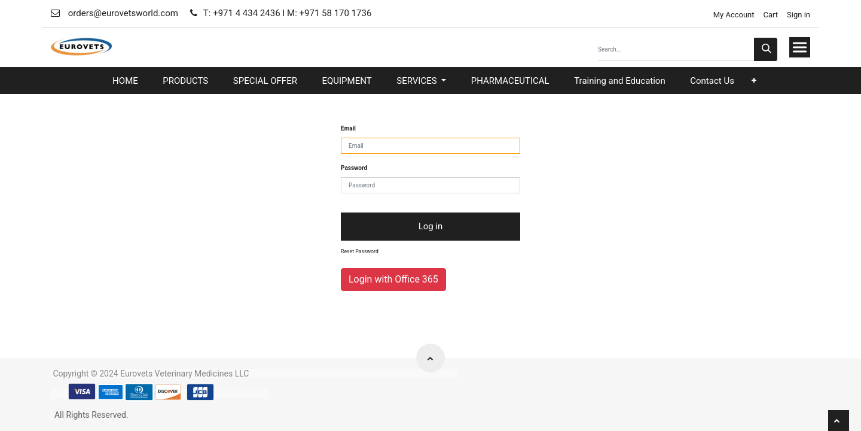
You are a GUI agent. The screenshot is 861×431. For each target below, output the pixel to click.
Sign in (798, 14)
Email (348, 128)
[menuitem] (125, 81)
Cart (771, 14)
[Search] (765, 49)
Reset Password (359, 251)
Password (354, 168)
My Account (732, 14)
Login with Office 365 (393, 279)
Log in (431, 226)
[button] (754, 80)
